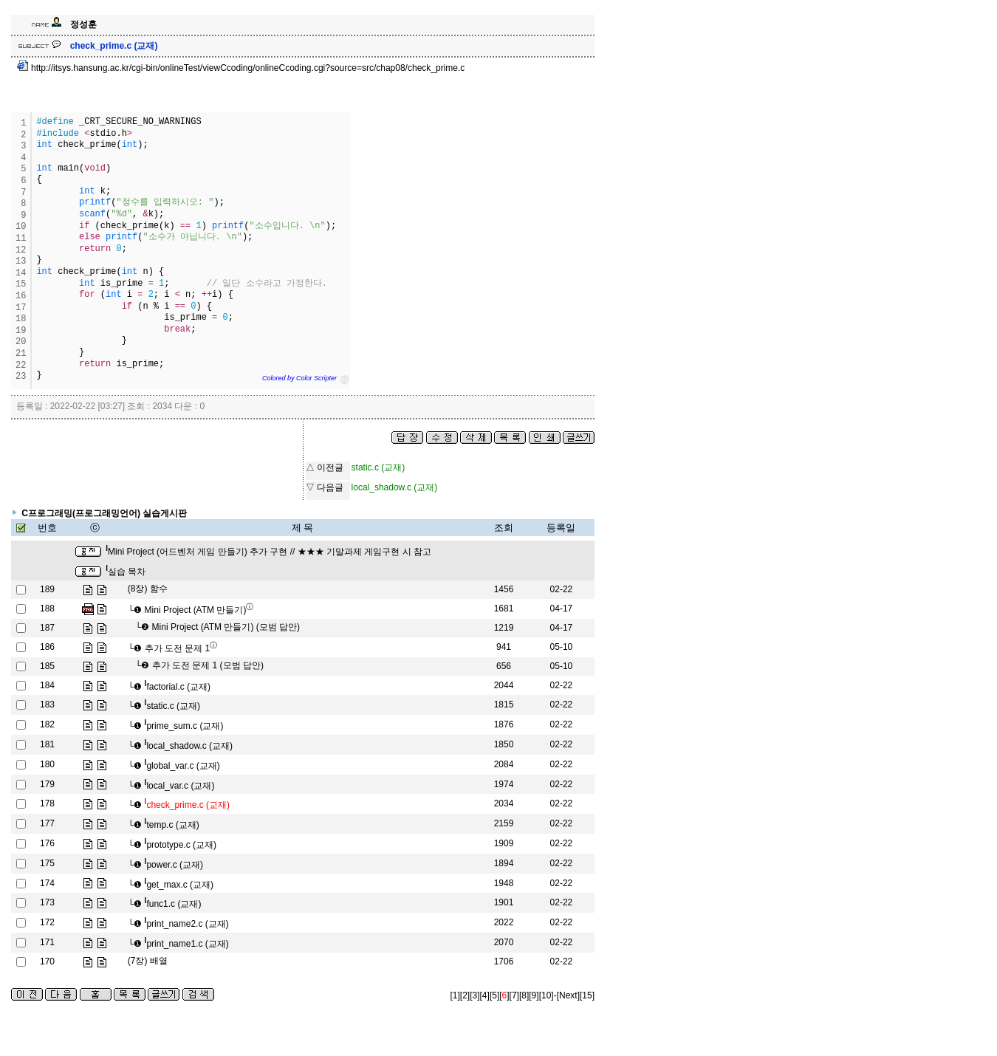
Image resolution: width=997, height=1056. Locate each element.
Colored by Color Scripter (299, 378)
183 (47, 704)
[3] (474, 995)
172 (47, 922)
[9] (533, 995)
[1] (455, 995)
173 (47, 902)
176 (47, 843)
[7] (514, 995)
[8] (524, 995)
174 (47, 883)
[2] (465, 995)
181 (47, 744)
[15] (587, 995)
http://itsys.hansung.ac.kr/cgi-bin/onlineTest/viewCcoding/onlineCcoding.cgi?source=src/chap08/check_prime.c (241, 68)
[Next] (568, 995)
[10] (546, 995)
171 (47, 942)
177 (47, 823)
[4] (485, 995)
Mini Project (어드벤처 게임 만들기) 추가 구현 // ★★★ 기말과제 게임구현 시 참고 (268, 551)
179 (47, 784)
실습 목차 (125, 571)
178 (47, 803)
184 (47, 685)
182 (47, 724)
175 (47, 863)
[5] (494, 995)
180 (47, 764)
